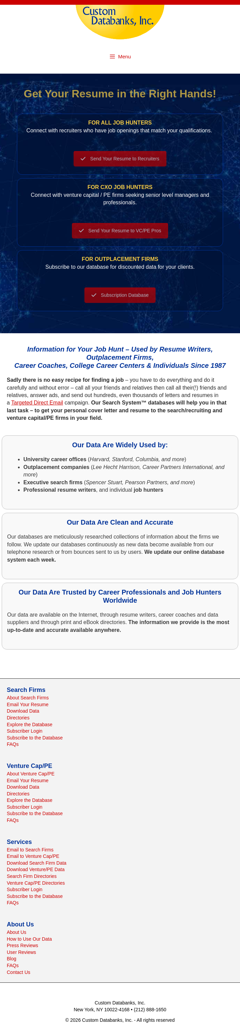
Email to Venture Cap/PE (33, 856)
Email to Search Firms (30, 849)
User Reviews (21, 952)
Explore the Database (30, 724)
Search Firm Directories (32, 876)
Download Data (23, 711)
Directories (18, 717)
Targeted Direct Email (37, 403)
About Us (16, 932)
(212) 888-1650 (150, 1009)
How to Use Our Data (29, 939)
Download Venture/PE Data (35, 869)
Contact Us (18, 972)
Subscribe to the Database (35, 737)
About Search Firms (28, 697)
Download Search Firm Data (36, 863)
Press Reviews (22, 945)
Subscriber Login (24, 731)
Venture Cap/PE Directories (36, 883)
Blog (11, 958)
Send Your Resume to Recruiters (120, 163)
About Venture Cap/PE (31, 773)
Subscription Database (120, 299)
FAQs (13, 744)
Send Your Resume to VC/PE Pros (120, 235)
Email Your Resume (27, 704)
